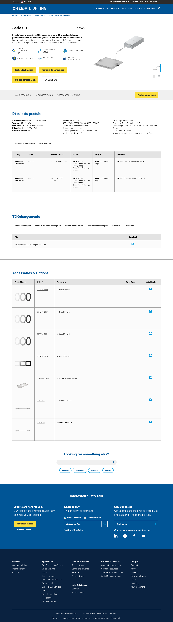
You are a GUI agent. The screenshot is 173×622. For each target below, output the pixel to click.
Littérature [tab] (129, 226)
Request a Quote (25, 523)
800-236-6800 (25, 529)
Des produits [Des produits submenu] (100, 8)
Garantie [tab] (116, 226)
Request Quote (78, 565)
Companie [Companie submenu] (149, 8)
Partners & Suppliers (110, 561)
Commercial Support (81, 561)
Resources (94, 470)
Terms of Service (110, 618)
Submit (155, 524)
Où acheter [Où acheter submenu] (153, 1)
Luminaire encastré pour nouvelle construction (48, 16)
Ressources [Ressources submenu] (135, 8)
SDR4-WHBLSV (42, 290)
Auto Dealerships (49, 594)
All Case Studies (49, 601)
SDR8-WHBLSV (42, 334)
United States (26, 2)
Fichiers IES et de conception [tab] (48, 226)
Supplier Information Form (112, 572)
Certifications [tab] (45, 143)
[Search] (159, 9)
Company (135, 561)
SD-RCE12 (41, 401)
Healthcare (47, 598)
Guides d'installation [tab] (74, 226)
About (133, 569)
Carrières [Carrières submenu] (135, 1)
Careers (134, 572)
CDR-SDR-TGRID (43, 378)
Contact (108, 470)
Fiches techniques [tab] (23, 226)
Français (16, 2)
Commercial (47, 583)
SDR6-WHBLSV (42, 312)
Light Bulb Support (80, 585)
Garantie (75, 572)
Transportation (48, 576)
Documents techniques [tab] (98, 226)
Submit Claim (78, 576)
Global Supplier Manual (111, 576)
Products (15, 16)
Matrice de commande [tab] (25, 143)
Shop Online (78, 530)
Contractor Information (111, 565)
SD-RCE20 (41, 423)
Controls (16, 572)
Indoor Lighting (18, 569)
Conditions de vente (80, 569)
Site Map (112, 613)
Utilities (45, 572)
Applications (80, 470)
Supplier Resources (109, 569)
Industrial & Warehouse (52, 579)
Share (80, 27)
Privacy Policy (145, 530)
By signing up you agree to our (134, 530)
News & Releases (138, 576)
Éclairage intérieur (25, 16)
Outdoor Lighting (19, 565)
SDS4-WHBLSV (42, 356)
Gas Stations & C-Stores (52, 565)
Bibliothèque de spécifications (119, 1)
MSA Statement (138, 587)
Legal (133, 579)
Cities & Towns (48, 569)
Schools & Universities (51, 587)
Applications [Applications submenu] (118, 8)
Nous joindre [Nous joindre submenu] (144, 1)
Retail (44, 590)
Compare (50, 79)
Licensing (135, 583)
